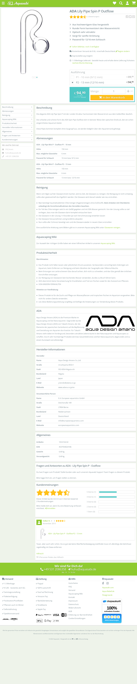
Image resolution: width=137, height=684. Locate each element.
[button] (127, 3)
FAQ (70, 587)
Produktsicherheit (17, 123)
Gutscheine (73, 583)
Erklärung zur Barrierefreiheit (80, 615)
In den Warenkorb (112, 97)
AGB (70, 611)
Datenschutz (73, 604)
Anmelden (50, 508)
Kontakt (71, 597)
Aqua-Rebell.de (108, 591)
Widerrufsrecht (74, 608)
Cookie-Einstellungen (76, 618)
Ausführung (78, 72)
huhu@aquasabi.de (13, 153)
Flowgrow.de (107, 595)
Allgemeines (17, 131)
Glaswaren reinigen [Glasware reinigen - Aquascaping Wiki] (112, 227)
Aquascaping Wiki (17, 119)
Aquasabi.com (108, 587)
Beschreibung (17, 107)
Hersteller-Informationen (17, 127)
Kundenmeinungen (17, 139)
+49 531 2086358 (12, 156)
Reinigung (17, 115)
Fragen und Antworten (17, 135)
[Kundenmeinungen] (84, 16)
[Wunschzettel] (114, 3)
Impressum (73, 601)
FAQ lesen (9, 149)
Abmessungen (17, 111)
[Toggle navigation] (3, 3)
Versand (83, 97)
